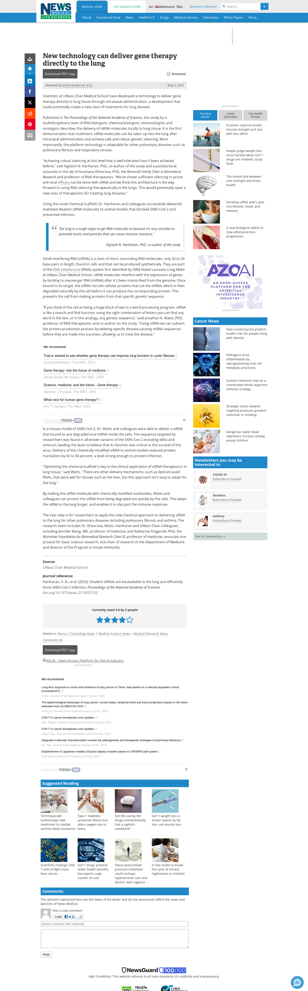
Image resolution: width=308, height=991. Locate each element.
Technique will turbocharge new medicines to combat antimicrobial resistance (58, 833)
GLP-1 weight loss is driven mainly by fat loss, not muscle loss (166, 831)
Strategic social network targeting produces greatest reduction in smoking (246, 485)
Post (46, 966)
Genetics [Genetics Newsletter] (219, 570)
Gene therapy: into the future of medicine (76, 371)
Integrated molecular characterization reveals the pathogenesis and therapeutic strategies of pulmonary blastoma (112, 752)
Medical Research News (151, 634)
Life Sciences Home (127, 7)
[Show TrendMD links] (184, 419)
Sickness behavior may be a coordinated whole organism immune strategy (246, 459)
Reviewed (179, 74)
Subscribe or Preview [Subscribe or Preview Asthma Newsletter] (227, 595)
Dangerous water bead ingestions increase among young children (245, 511)
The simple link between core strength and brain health (243, 180)
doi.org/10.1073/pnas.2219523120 (70, 592)
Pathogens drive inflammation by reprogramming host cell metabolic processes (244, 436)
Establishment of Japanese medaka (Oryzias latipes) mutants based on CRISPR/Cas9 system (101, 763)
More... (254, 17)
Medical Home (92, 7)
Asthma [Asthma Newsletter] (218, 591)
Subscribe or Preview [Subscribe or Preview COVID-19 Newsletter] (227, 554)
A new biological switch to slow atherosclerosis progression (244, 232)
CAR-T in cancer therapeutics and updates (69, 741)
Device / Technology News (76, 634)
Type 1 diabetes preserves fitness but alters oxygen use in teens (93, 833)
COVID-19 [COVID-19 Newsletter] (220, 549)
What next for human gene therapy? (73, 400)
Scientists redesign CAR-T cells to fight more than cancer (58, 881)
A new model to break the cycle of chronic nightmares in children (168, 881)
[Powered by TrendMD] (63, 420)
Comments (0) (52, 640)
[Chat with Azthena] (297, 982)
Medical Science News (114, 634)
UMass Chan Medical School (65, 567)
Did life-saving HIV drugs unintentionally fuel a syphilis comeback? (130, 833)
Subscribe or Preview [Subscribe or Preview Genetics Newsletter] (227, 574)
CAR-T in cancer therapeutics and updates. (69, 729)
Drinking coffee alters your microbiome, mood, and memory (245, 206)
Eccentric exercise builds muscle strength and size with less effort (244, 129)
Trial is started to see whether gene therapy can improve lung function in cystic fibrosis (111, 356)
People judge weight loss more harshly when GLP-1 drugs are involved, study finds (244, 157)
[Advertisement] (115, 666)
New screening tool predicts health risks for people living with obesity (246, 408)
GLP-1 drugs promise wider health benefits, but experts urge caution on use (93, 883)
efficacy (64, 182)
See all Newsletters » (210, 611)
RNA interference (67, 269)
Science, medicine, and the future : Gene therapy (82, 385)
